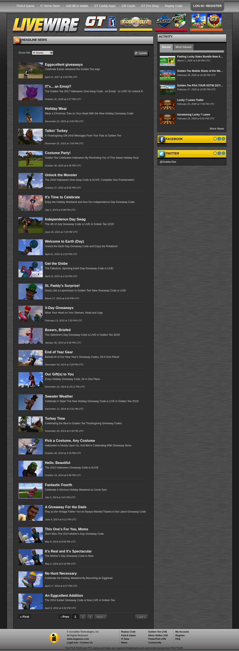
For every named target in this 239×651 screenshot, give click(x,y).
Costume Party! (58, 153)
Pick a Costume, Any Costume (70, 440)
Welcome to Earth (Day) (64, 241)
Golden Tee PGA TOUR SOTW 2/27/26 (200, 85)
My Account (182, 631)
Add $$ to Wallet (77, 6)
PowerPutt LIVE (157, 639)
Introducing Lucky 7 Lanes (193, 114)
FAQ (177, 639)
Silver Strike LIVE (158, 635)
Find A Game (25, 6)
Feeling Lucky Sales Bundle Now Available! (204, 56)
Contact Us (86, 642)
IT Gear (125, 639)
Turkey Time (55, 418)
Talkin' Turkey (56, 131)
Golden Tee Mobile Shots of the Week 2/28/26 (205, 70)
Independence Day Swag (65, 219)
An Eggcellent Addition (64, 595)
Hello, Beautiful (57, 463)
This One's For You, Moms (66, 529)
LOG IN (198, 6)
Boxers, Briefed (58, 330)
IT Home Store (50, 6)
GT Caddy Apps (105, 6)
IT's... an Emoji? (58, 86)
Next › (101, 617)
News (124, 642)
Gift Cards (128, 6)
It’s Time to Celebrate (62, 197)
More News (217, 128)
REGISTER (214, 6)
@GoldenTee (168, 161)
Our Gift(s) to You (59, 374)
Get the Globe (56, 263)
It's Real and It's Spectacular (68, 551)
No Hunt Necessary (61, 573)
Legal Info (72, 642)
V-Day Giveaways (59, 308)
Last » (141, 617)
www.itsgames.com (78, 639)
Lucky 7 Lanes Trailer (190, 100)
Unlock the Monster (61, 175)
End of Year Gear (59, 352)
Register (180, 635)
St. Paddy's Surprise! (62, 286)
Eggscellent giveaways (64, 64)
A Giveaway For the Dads (65, 507)
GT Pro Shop (150, 6)
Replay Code (174, 6)
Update (141, 53)
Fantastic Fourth (58, 485)
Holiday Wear (56, 108)
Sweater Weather (59, 396)
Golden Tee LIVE (157, 631)
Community (155, 642)
